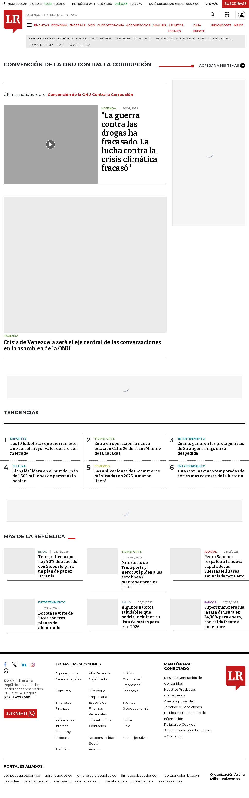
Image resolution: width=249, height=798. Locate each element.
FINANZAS (41, 25)
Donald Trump (42, 45)
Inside (127, 720)
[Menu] (30, 25)
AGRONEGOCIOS (138, 25)
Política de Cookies (179, 724)
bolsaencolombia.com (182, 775)
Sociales (62, 749)
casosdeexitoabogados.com (26, 781)
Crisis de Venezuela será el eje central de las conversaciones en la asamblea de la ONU (82, 345)
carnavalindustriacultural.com (77, 781)
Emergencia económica (93, 38)
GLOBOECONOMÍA (110, 25)
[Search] (212, 14)
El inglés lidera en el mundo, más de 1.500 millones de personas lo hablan (45, 476)
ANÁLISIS (159, 25)
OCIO (91, 25)
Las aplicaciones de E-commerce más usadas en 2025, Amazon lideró (127, 476)
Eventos (129, 702)
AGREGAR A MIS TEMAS (222, 65)
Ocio (126, 726)
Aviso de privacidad (179, 701)
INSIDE (238, 25)
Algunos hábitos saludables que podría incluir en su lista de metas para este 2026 (140, 617)
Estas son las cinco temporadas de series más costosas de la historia (211, 473)
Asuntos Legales (68, 679)
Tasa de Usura (79, 45)
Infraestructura (100, 720)
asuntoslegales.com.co (22, 775)
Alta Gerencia (99, 673)
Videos (94, 749)
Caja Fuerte (98, 679)
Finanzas (62, 708)
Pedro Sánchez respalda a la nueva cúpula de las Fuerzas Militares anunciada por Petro (224, 566)
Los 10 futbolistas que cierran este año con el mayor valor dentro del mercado (43, 448)
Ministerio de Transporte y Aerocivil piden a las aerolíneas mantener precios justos (141, 574)
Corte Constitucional (215, 38)
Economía (131, 690)
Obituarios (97, 726)
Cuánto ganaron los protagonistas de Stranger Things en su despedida (211, 448)
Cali (60, 45)
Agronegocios (66, 673)
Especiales (97, 702)
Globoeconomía (136, 708)
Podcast (62, 737)
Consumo (63, 690)
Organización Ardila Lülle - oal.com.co (227, 776)
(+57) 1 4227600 (17, 697)
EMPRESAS (77, 25)
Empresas (63, 702)
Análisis (128, 673)
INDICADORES (221, 25)
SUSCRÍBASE (235, 3)
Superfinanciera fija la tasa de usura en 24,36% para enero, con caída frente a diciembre (224, 617)
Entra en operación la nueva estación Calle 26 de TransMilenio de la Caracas (127, 448)
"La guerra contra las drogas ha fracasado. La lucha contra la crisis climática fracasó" (129, 142)
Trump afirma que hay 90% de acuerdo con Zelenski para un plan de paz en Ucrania (57, 566)
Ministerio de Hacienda (133, 38)
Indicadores (64, 720)
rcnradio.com (142, 781)
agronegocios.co (58, 775)
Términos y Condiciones (183, 707)
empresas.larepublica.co (96, 775)
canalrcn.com (116, 781)
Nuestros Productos (180, 689)
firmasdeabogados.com (140, 775)
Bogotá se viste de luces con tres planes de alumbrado (55, 620)
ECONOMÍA (59, 25)
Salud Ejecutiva (135, 737)
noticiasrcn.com (170, 781)
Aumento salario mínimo (175, 38)
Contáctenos (174, 695)
